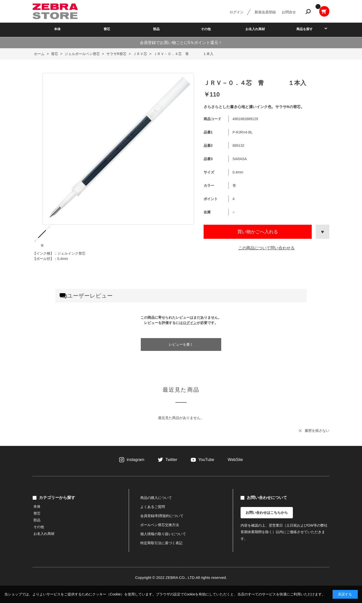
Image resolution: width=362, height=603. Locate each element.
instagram (135, 459)
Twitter (171, 459)
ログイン (237, 12)
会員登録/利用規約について (162, 516)
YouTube (206, 459)
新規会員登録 (265, 12)
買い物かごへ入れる (257, 231)
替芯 (107, 29)
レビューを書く (181, 344)
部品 (156, 29)
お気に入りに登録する (322, 232)
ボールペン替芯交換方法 (159, 525)
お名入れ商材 (255, 29)
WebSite (235, 459)
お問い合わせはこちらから (267, 513)
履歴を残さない (317, 431)
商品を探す (304, 29)
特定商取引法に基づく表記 (161, 543)
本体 (57, 29)
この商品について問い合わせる (266, 248)
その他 (206, 29)
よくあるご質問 (152, 507)
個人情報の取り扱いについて (163, 534)
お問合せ (289, 12)
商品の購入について (156, 498)
